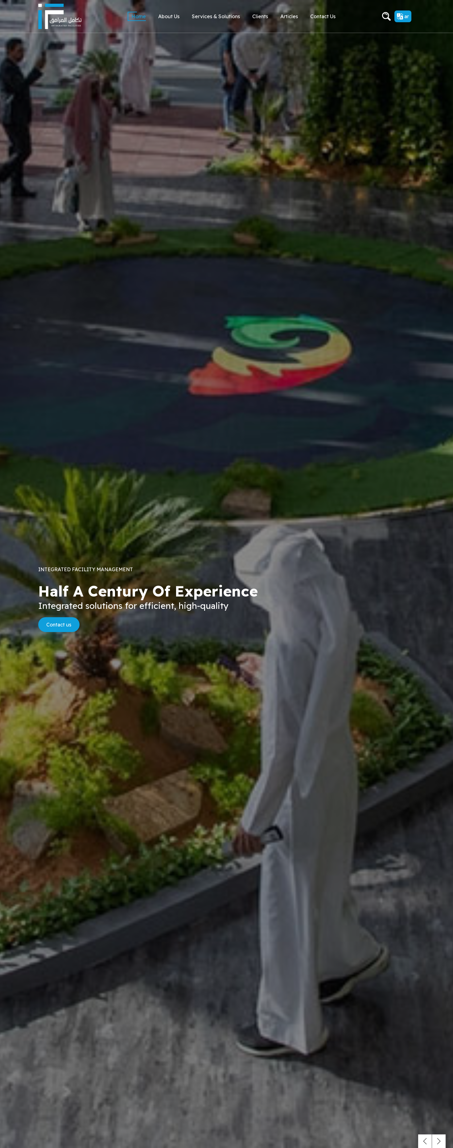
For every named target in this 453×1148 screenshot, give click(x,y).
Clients (260, 16)
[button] (425, 1141)
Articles (289, 16)
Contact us (323, 16)
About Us (168, 16)
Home (138, 16)
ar (403, 16)
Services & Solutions (216, 16)
